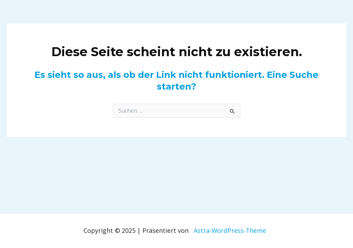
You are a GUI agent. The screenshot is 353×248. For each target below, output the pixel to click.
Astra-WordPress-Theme (230, 230)
